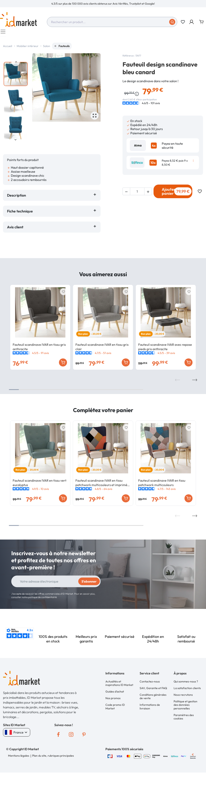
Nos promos (113, 699)
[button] (192, 21)
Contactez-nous (150, 683)
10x (153, 165)
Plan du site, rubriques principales (53, 757)
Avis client (16, 229)
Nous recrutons (183, 695)
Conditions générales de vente (153, 697)
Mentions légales (18, 757)
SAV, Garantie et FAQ (153, 689)
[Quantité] (137, 193)
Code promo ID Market (115, 707)
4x (154, 148)
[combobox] (112, 22)
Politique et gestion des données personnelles (185, 705)
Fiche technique (20, 213)
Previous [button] (15, 64)
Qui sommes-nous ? (186, 683)
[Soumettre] (172, 22)
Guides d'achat (114, 693)
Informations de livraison (150, 707)
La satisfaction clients (187, 689)
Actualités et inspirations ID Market (119, 685)
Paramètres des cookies (184, 716)
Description (16, 197)
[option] (103, 3)
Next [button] (15, 141)
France (16, 734)
